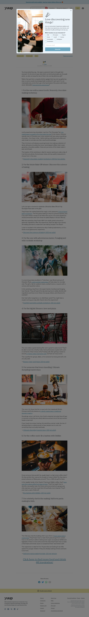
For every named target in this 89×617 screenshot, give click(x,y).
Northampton (50, 39)
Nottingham (59, 39)
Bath (48, 35)
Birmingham (55, 35)
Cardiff (55, 37)
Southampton (50, 41)
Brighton (64, 35)
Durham (62, 37)
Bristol (48, 37)
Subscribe (57, 49)
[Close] (70, 10)
